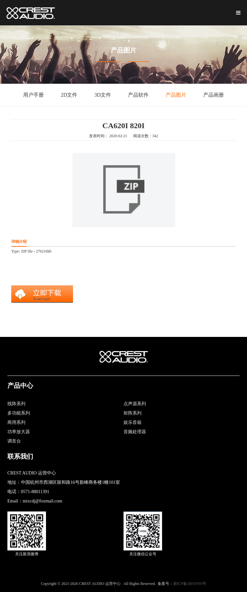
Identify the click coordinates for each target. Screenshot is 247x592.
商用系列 (16, 422)
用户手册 (33, 95)
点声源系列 (135, 403)
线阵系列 (16, 403)
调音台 (14, 441)
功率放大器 (18, 431)
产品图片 (176, 95)
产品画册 (213, 95)
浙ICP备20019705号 (189, 583)
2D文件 (69, 95)
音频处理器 (135, 431)
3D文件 (103, 95)
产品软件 (138, 95)
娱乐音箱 (133, 422)
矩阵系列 (133, 413)
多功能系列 (18, 413)
